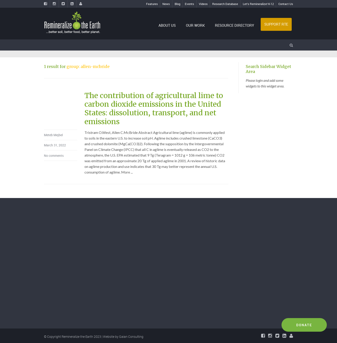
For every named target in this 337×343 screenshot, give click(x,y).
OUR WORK (195, 25)
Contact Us (285, 4)
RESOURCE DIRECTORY (234, 25)
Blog (177, 4)
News (166, 4)
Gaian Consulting (131, 336)
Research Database (225, 4)
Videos (203, 4)
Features (152, 4)
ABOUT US (167, 25)
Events (189, 4)
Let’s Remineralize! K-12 (258, 4)
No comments (54, 155)
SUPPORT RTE (276, 24)
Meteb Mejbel (53, 135)
